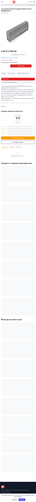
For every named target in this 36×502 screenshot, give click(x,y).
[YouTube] (6, 492)
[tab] (18, 79)
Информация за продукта (18, 54)
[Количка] (34, 2)
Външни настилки (18, 4)
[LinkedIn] (8, 492)
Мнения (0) (5, 147)
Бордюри (24, 4)
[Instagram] (4, 492)
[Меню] (2, 2)
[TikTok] (10, 492)
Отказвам (14, 499)
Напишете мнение (18, 138)
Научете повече (18, 496)
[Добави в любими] (33, 66)
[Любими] (31, 2)
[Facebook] (1, 492)
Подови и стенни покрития (8, 4)
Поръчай (21, 66)
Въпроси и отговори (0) (15, 147)
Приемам (22, 499)
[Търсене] (29, 2)
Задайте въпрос (18, 142)
